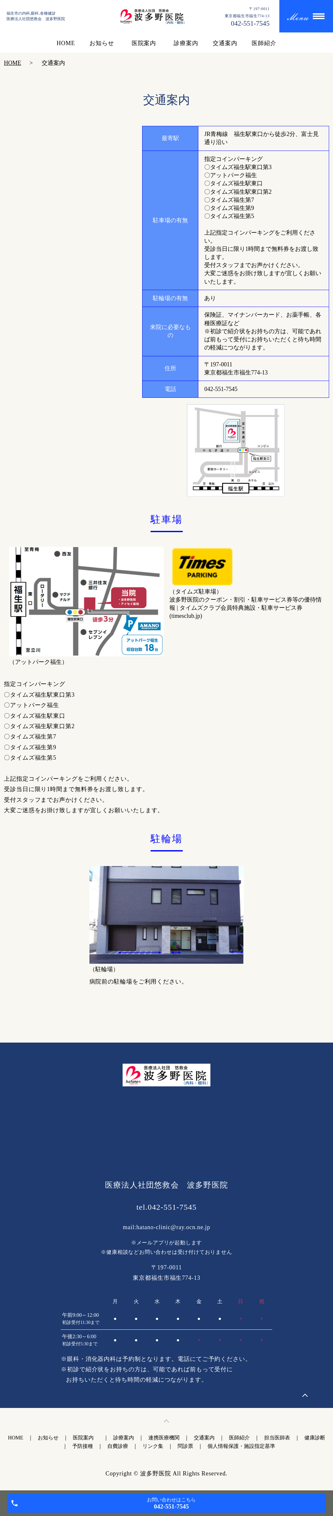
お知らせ (101, 43)
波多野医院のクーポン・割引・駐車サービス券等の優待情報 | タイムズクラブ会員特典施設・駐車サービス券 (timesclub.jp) (245, 607)
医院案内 (145, 43)
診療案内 (186, 43)
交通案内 (225, 43)
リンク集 (152, 1446)
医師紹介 (264, 43)
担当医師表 (277, 1437)
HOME (66, 43)
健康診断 (314, 1437)
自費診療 (117, 1446)
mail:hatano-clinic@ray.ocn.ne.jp (166, 1227)
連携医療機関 (164, 1437)
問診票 (185, 1446)
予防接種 (82, 1446)
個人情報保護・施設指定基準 (241, 1446)
